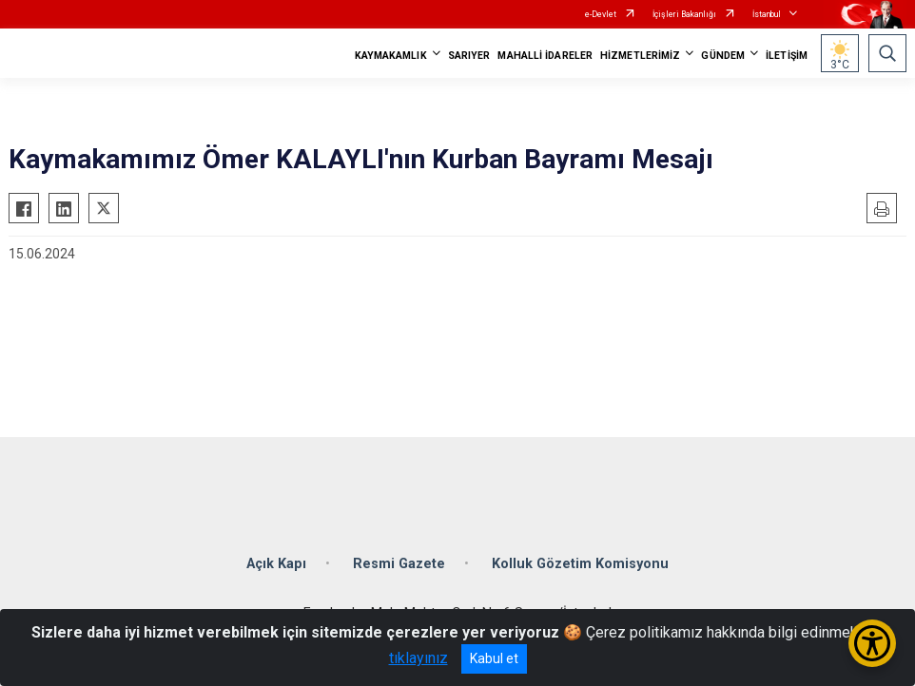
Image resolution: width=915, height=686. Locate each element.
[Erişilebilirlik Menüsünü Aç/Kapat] (872, 643)
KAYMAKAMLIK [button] (391, 55)
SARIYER (469, 55)
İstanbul (766, 14)
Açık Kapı (276, 564)
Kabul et (494, 658)
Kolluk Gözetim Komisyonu (580, 564)
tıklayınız (418, 658)
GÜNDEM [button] (723, 55)
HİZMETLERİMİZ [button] (640, 55)
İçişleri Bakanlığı (684, 14)
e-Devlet (600, 14)
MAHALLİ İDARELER (545, 55)
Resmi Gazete (399, 564)
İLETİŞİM (787, 55)
